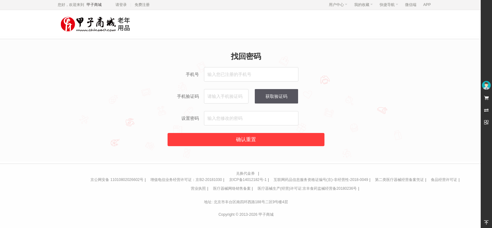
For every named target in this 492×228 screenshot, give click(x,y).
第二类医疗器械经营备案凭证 (399, 180)
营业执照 (198, 188)
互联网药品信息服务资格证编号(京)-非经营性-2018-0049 (321, 180)
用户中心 (338, 5)
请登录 (121, 5)
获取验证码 (276, 96)
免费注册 (142, 5)
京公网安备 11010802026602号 (116, 180)
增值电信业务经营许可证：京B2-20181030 (186, 180)
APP (427, 5)
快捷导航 (389, 5)
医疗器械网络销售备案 (232, 188)
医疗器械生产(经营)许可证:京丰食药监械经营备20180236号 (307, 188)
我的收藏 (363, 5)
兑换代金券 (245, 173)
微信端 (410, 5)
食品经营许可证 (444, 180)
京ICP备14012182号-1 (248, 180)
